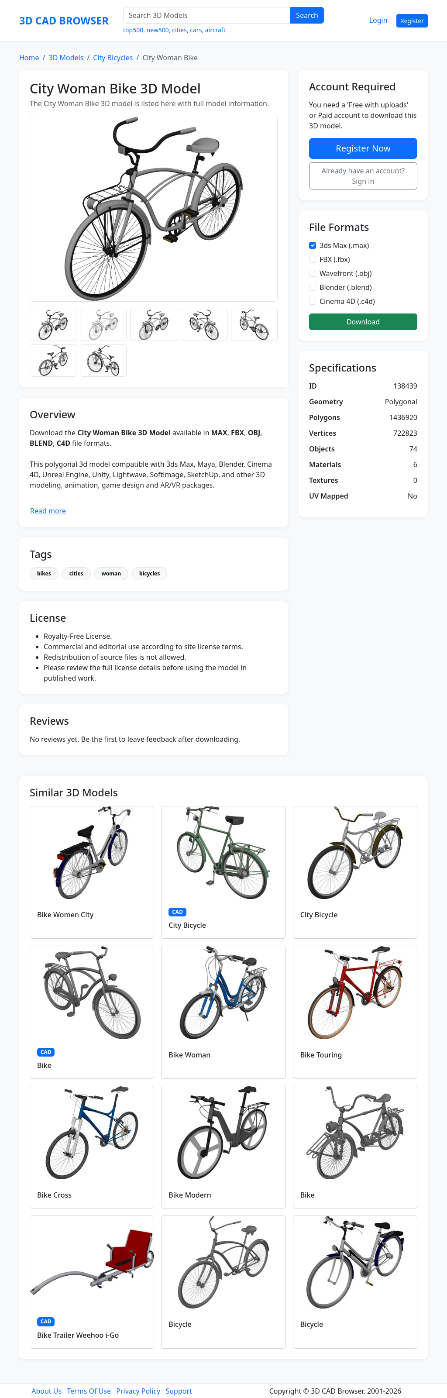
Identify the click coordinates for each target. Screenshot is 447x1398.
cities (179, 30)
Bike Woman (189, 1055)
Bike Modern (189, 1195)
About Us (46, 1391)
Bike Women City (65, 914)
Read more (48, 511)
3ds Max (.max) (344, 245)
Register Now (363, 148)
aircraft (215, 30)
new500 (158, 30)
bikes (44, 573)
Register (412, 21)
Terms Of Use (89, 1391)
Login (378, 20)
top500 (133, 30)
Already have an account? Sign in (363, 176)
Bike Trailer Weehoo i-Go (78, 1335)
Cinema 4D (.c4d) (347, 301)
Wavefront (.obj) (346, 273)
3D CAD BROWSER (64, 21)
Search (307, 15)
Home (29, 57)
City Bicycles (113, 57)
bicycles (149, 573)
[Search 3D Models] (207, 15)
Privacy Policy (138, 1391)
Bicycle (179, 1324)
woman (111, 573)
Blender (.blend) (346, 287)
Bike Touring (321, 1055)
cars (196, 30)
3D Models (65, 57)
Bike (44, 1065)
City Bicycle (187, 925)
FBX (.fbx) (335, 259)
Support (178, 1391)
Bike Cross (54, 1195)
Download (363, 322)
